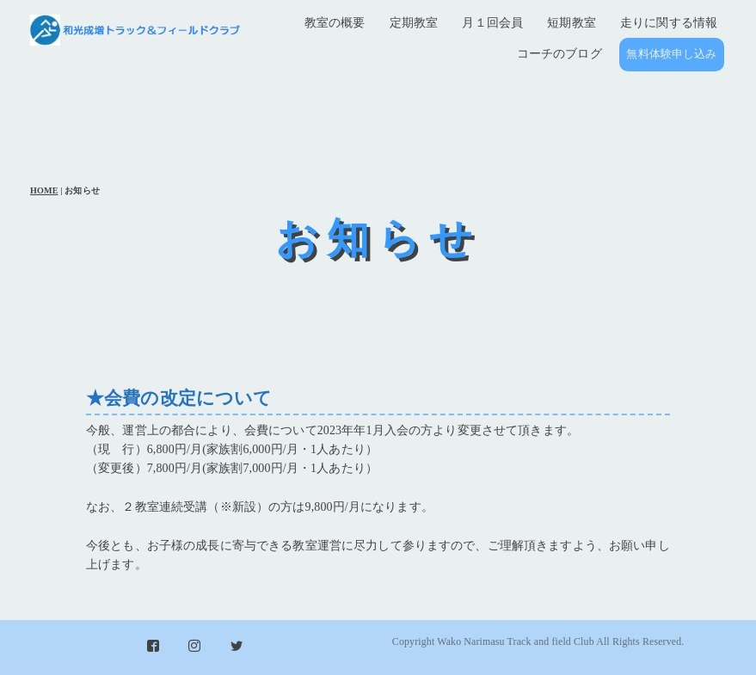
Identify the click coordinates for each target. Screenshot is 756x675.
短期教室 (571, 22)
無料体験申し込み (671, 54)
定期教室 (414, 22)
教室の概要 (335, 22)
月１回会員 (492, 22)
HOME (44, 190)
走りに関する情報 (668, 22)
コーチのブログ (559, 53)
